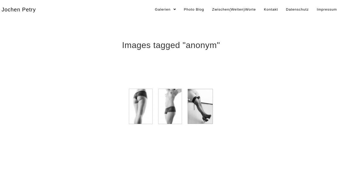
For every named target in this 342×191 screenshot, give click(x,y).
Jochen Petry (19, 9)
